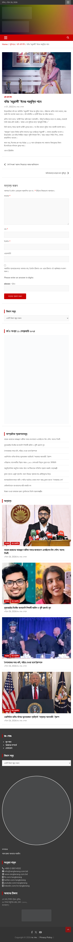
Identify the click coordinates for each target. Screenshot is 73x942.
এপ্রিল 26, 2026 (10, 557)
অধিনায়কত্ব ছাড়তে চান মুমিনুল (56, 173)
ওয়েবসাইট (7, 253)
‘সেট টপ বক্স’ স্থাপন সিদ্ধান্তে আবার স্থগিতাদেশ (23, 164)
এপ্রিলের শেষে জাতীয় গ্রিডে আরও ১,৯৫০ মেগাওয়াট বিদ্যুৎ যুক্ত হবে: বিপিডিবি (30, 462)
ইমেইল (7, 241)
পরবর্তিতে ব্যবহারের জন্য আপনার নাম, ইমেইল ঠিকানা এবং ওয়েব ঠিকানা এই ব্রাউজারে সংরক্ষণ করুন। (35, 270)
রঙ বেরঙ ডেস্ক (19, 107)
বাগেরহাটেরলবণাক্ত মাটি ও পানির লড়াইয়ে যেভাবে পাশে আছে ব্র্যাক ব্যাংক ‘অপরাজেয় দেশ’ (33, 480)
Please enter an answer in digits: (19, 277)
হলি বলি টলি (8, 97)
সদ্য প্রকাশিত (15, 543)
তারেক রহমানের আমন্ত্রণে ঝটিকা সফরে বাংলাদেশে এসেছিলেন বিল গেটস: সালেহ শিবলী (32, 439)
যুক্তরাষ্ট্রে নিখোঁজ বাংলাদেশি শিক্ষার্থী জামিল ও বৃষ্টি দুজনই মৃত (24, 445)
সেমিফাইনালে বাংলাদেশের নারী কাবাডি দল (17, 485)
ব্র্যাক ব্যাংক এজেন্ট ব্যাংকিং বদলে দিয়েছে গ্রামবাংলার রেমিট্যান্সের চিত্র (27, 474)
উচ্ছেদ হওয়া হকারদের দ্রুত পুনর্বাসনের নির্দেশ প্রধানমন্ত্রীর (23, 491)
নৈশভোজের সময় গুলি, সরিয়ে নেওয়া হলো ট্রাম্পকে (20, 451)
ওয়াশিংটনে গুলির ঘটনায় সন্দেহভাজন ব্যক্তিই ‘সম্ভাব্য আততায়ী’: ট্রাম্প (27, 456)
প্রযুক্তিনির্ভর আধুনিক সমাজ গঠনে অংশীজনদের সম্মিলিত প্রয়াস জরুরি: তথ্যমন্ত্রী (30, 468)
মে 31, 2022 (8, 107)
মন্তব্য (7, 196)
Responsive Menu (68, 2)
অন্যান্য (7, 501)
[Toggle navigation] (5, 38)
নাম (6, 229)
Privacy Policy (46, 937)
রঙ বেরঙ (34, 937)
